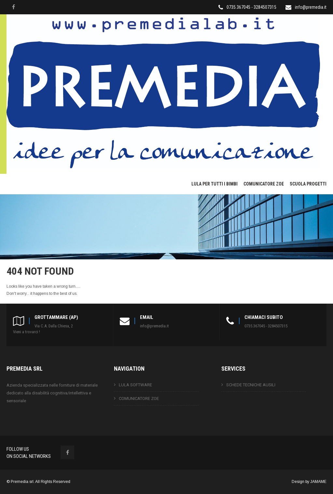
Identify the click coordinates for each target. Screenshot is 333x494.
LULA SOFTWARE (135, 384)
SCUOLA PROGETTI (308, 183)
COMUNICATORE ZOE (263, 183)
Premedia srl (22, 481)
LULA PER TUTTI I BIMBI (214, 183)
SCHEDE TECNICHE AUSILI (250, 384)
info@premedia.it (310, 7)
